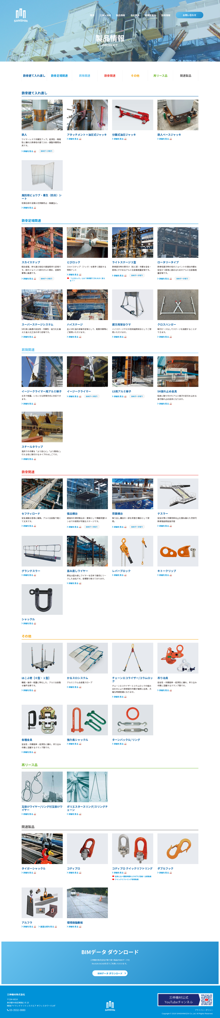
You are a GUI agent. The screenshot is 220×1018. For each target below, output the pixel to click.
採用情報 (165, 15)
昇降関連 (84, 75)
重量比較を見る (47, 926)
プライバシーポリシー (204, 1010)
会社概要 (134, 15)
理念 (92, 15)
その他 (135, 75)
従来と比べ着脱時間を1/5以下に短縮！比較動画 (133, 876)
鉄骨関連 (109, 75)
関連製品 (185, 75)
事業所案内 (150, 15)
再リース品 (160, 75)
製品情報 (120, 15)
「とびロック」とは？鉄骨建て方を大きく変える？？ (87, 279)
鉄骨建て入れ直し (34, 75)
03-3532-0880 (17, 1010)
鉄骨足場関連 (59, 75)
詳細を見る (28, 151)
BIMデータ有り (46, 151)
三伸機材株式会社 (20, 15)
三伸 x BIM (105, 15)
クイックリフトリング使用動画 (126, 879)
